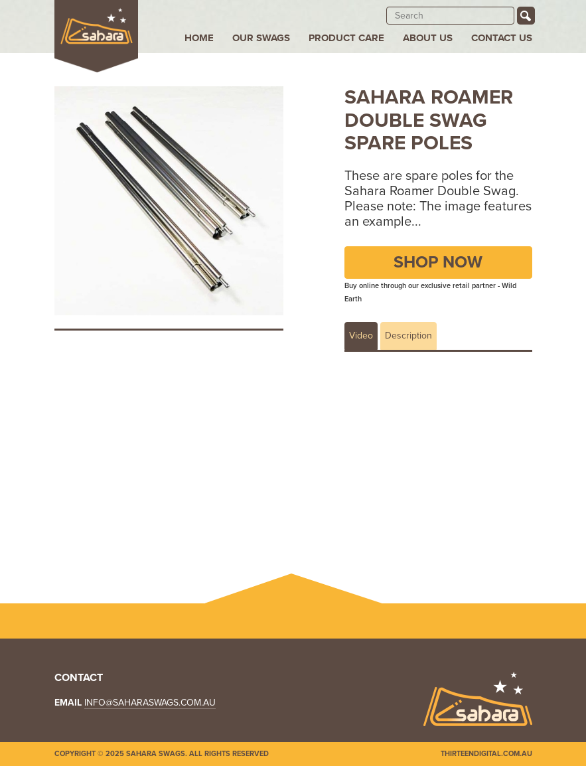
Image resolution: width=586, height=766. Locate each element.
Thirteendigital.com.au (486, 753)
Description (408, 335)
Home (199, 38)
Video (361, 335)
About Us (428, 38)
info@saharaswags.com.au (150, 702)
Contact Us (501, 38)
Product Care (346, 38)
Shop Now (438, 262)
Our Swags (261, 38)
